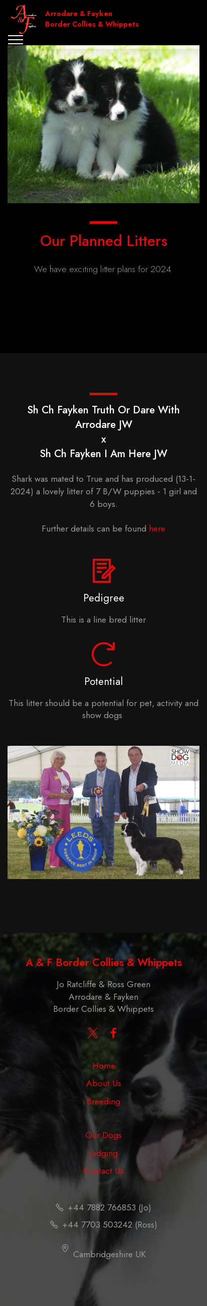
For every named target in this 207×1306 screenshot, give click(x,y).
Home (103, 1065)
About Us (103, 1083)
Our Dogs (103, 1135)
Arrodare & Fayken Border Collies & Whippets (92, 19)
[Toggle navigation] (16, 40)
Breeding (103, 1101)
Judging (103, 1153)
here (157, 528)
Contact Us (103, 1170)
